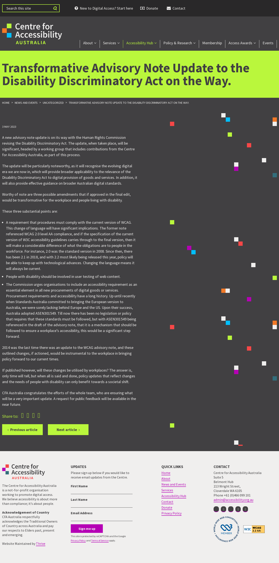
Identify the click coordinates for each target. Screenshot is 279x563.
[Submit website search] (55, 8)
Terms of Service (100, 540)
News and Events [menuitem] (173, 484)
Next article (67, 429)
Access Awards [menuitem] (240, 42)
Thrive (40, 543)
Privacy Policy (78, 540)
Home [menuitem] (165, 473)
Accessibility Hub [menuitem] (139, 42)
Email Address (82, 513)
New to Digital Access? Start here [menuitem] (106, 8)
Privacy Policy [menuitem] (171, 513)
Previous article (23, 429)
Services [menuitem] (109, 42)
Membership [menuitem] (212, 42)
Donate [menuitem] (152, 8)
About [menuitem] (88, 42)
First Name (79, 486)
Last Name (79, 499)
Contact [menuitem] (179, 8)
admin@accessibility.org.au (233, 500)
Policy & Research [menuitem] (177, 42)
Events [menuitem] (268, 42)
